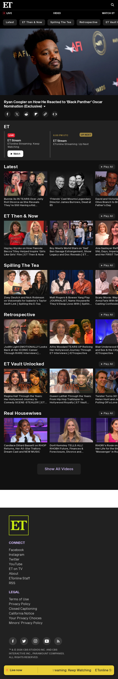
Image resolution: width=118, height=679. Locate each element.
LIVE (9, 13)
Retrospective (89, 22)
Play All (107, 167)
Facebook (16, 550)
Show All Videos (59, 469)
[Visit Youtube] (47, 641)
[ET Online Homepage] (9, 5)
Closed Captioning (23, 608)
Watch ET (108, 13)
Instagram (16, 554)
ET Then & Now (32, 22)
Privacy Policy (19, 604)
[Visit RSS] (58, 641)
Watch (15, 154)
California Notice (21, 613)
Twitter (14, 559)
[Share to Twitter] (16, 115)
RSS (12, 583)
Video (57, 13)
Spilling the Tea (60, 22)
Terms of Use (19, 599)
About (13, 573)
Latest (10, 22)
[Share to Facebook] (7, 115)
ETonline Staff (19, 578)
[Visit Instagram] (35, 641)
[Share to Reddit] (26, 115)
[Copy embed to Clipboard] (54, 115)
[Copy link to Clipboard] (45, 115)
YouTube (15, 564)
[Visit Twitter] (24, 641)
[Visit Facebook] (13, 641)
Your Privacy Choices (25, 618)
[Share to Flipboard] (35, 115)
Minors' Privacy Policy (26, 623)
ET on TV (15, 569)
